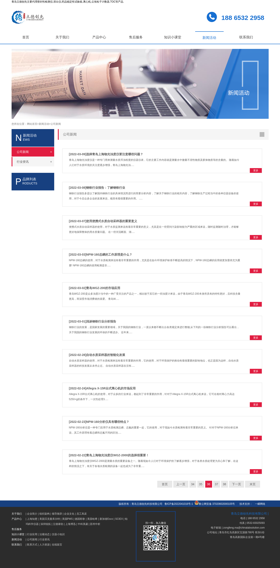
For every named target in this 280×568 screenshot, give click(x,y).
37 (216, 484)
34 (193, 484)
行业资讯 (44, 539)
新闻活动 (209, 37)
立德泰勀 (58, 524)
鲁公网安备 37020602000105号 (215, 503)
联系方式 (32, 544)
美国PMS (67, 518)
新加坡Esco (106, 518)
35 (200, 484)
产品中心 (99, 37)
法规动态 (44, 534)
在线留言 (57, 544)
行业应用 (32, 534)
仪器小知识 (58, 534)
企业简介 (32, 513)
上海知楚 (32, 518)
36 (208, 484)
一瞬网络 (258, 503)
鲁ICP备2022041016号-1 (179, 503)
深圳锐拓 (45, 524)
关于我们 (62, 37)
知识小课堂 (172, 37)
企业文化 (69, 513)
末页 (253, 484)
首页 (25, 37)
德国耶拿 (80, 518)
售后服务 (136, 37)
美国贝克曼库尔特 (49, 518)
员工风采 (81, 513)
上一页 (180, 484)
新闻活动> (45, 123)
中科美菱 (83, 524)
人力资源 (44, 544)
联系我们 (246, 37)
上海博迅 (70, 524)
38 (224, 484)
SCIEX (119, 518)
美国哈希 (92, 518)
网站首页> (33, 123)
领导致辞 (57, 513)
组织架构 (44, 513)
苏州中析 (95, 524)
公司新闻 (56, 123)
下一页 (236, 484)
